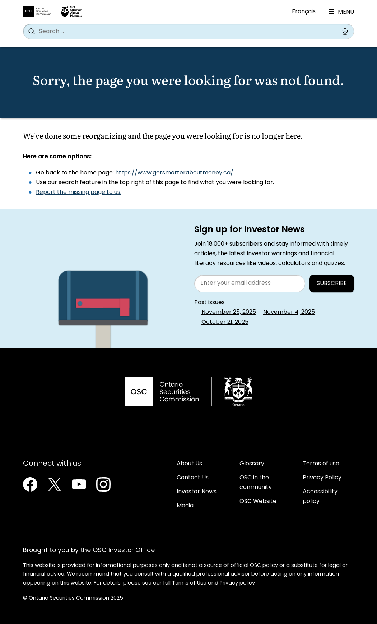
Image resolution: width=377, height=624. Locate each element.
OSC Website (257, 501)
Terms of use (321, 464)
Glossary (251, 464)
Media (185, 506)
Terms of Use (189, 583)
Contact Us (193, 478)
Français (304, 12)
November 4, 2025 (289, 312)
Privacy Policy (322, 478)
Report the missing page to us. (78, 192)
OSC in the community (255, 482)
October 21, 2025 (224, 322)
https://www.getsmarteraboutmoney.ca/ (174, 173)
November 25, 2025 (228, 312)
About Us (189, 464)
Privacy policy (237, 583)
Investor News (197, 492)
